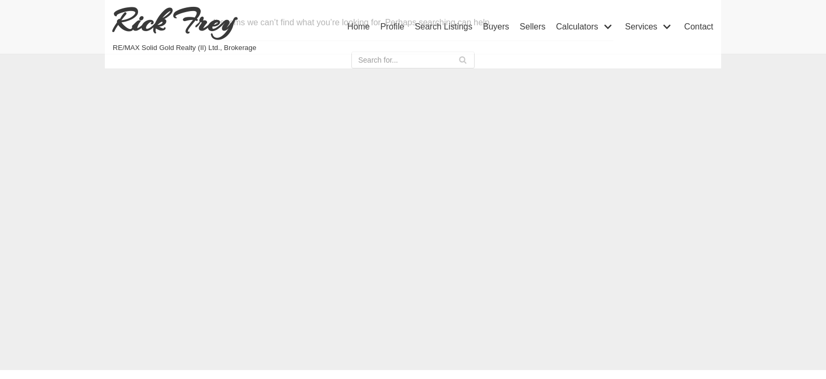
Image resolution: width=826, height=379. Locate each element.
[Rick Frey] (185, 27)
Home (358, 26)
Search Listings (443, 26)
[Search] (463, 60)
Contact (698, 26)
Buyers (496, 26)
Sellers (533, 26)
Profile (392, 26)
